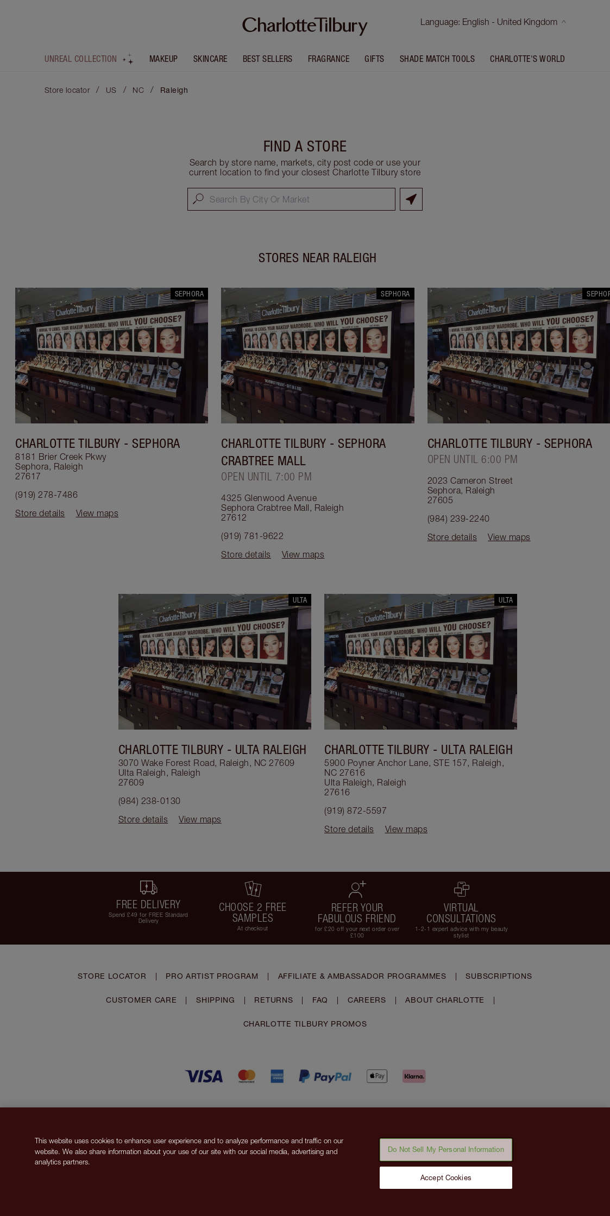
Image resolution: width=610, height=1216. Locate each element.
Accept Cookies (445, 1183)
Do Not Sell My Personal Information (446, 1155)
